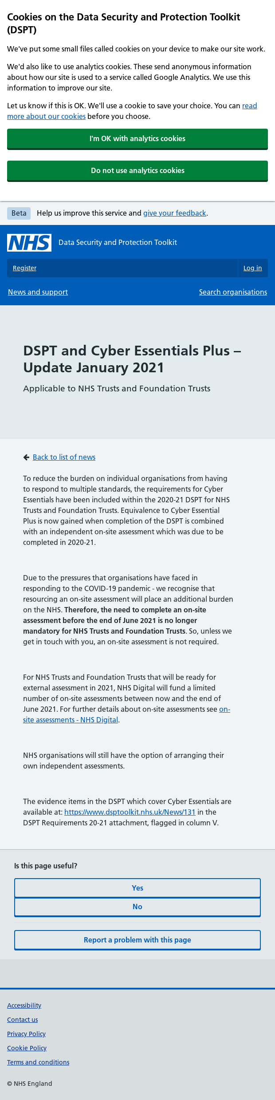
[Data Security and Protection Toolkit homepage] (92, 243)
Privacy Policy (26, 1034)
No (137, 906)
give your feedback (174, 213)
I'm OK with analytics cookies (137, 138)
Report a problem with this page (137, 939)
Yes (137, 887)
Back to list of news (64, 457)
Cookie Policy (27, 1048)
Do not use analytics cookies (138, 170)
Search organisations (233, 292)
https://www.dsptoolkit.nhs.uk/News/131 (130, 812)
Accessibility (24, 1005)
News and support (38, 292)
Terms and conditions (38, 1062)
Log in (253, 268)
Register (24, 268)
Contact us (22, 1020)
